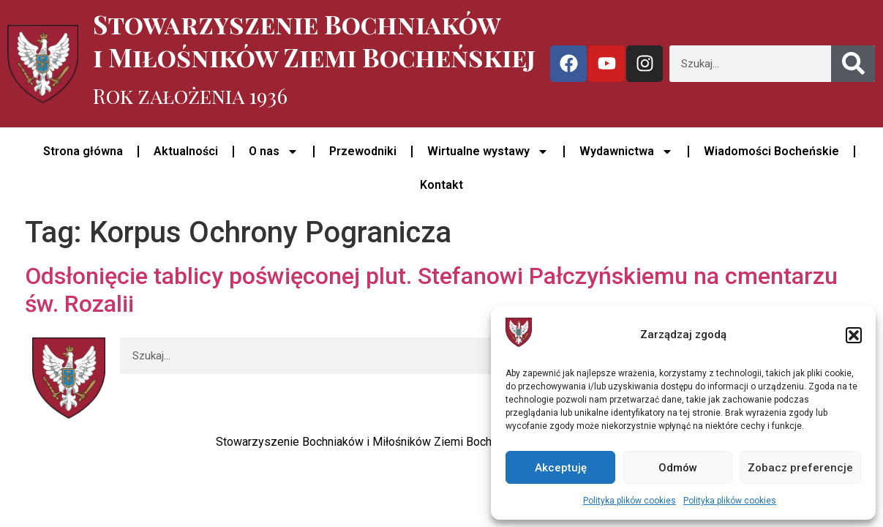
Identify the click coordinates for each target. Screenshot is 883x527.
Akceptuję (561, 467)
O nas (273, 151)
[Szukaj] (853, 63)
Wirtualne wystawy (488, 151)
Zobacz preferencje (800, 467)
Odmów (677, 467)
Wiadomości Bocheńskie (771, 151)
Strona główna (83, 151)
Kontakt (441, 185)
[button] (853, 335)
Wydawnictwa (626, 151)
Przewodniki (363, 151)
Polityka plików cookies (629, 501)
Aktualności (186, 151)
